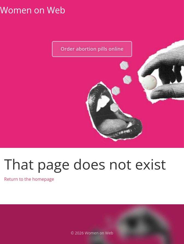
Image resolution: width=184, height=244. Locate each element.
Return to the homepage (29, 179)
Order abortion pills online (92, 48)
